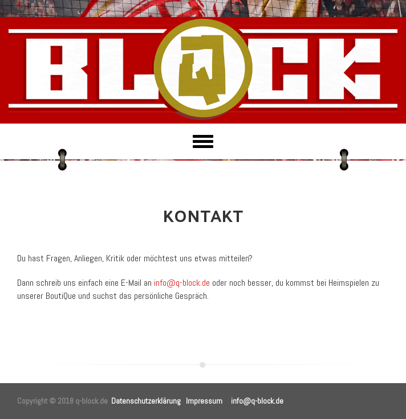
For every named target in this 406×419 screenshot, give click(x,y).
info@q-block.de (182, 283)
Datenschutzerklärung (146, 401)
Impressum (204, 401)
